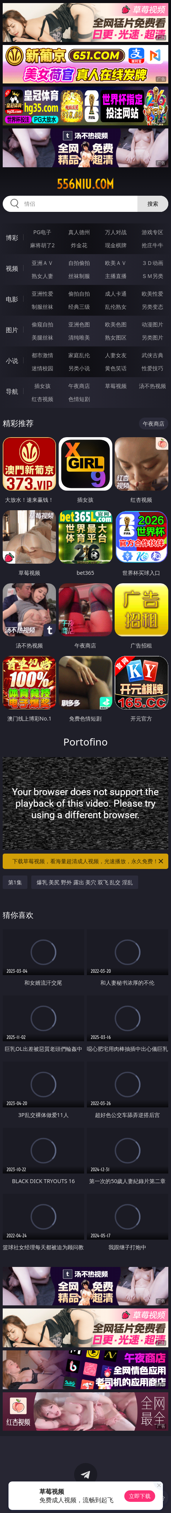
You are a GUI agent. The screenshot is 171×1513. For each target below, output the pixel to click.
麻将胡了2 (42, 245)
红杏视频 (42, 399)
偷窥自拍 (42, 324)
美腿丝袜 (42, 337)
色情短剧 (79, 399)
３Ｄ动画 (152, 262)
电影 (12, 299)
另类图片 (152, 337)
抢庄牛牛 (152, 245)
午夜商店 (79, 385)
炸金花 (79, 245)
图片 (12, 330)
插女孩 (42, 385)
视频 (12, 268)
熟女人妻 (42, 276)
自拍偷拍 (79, 262)
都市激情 (42, 355)
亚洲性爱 (42, 293)
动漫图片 (152, 324)
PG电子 (42, 232)
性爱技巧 (152, 368)
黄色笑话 (116, 368)
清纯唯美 (79, 337)
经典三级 (79, 306)
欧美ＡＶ (116, 262)
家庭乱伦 (79, 355)
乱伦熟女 (116, 306)
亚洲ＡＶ (42, 262)
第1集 (15, 882)
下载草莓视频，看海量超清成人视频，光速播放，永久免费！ (88, 861)
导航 (12, 391)
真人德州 (79, 232)
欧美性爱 (152, 293)
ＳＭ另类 (152, 276)
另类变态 (152, 306)
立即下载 (140, 1496)
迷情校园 (42, 368)
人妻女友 (116, 355)
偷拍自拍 (79, 293)
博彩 (12, 237)
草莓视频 (116, 385)
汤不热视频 (152, 385)
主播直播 (116, 276)
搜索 (152, 203)
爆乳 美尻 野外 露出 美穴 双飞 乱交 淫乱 (85, 882)
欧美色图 (116, 324)
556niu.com (85, 184)
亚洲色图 (79, 324)
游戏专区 (152, 232)
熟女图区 (116, 337)
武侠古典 (152, 355)
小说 (12, 360)
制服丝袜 (42, 306)
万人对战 (116, 232)
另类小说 (79, 368)
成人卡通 (116, 293)
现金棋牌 (116, 245)
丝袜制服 (79, 276)
